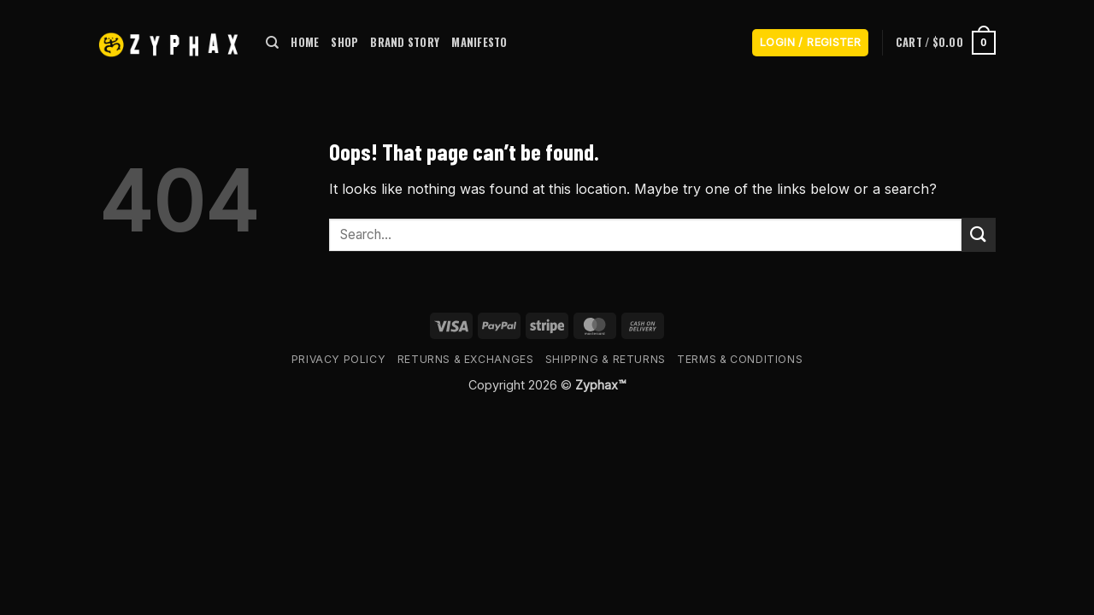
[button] (810, 43)
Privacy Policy (338, 359)
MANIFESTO (479, 42)
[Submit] (979, 234)
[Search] (272, 42)
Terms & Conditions (740, 359)
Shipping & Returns (605, 359)
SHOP (344, 42)
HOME (305, 42)
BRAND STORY (404, 42)
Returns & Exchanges (465, 359)
